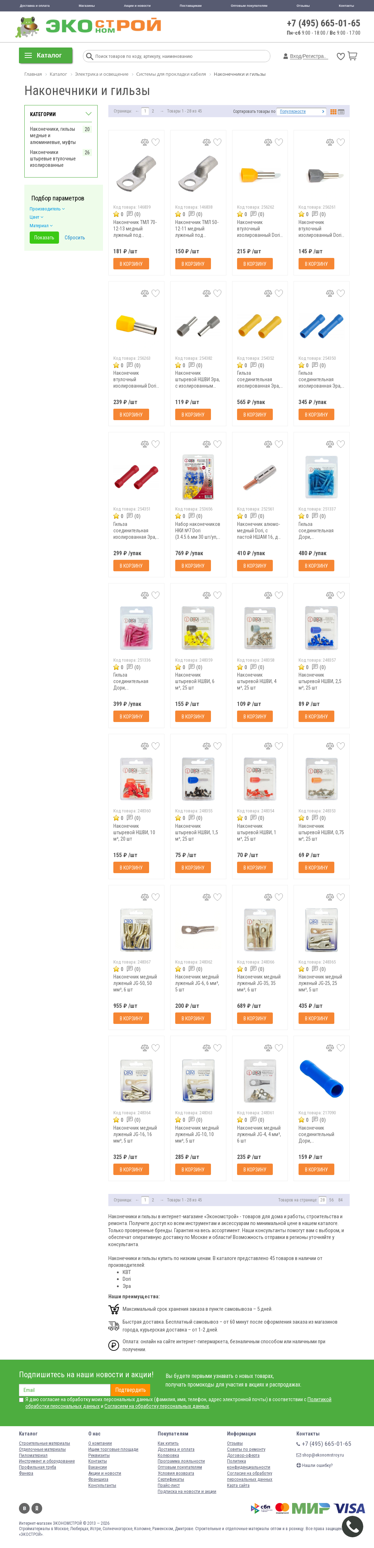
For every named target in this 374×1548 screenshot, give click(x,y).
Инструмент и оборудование (47, 1461)
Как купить (168, 1443)
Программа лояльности (181, 1461)
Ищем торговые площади (113, 1449)
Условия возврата (176, 1473)
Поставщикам (191, 6)
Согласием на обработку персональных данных (156, 1406)
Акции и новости (137, 6)
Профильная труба (37, 1467)
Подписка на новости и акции (187, 1491)
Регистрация (317, 56)
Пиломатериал (33, 1455)
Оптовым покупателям (249, 6)
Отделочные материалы (42, 1449)
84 (340, 1200)
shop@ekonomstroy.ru (320, 1455)
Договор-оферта (243, 1455)
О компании (100, 1443)
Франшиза (98, 1479)
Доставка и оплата (35, 6)
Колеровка (168, 1455)
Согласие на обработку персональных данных (249, 1476)
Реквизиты (99, 1455)
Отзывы (303, 6)
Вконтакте (24, 1508)
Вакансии (97, 1467)
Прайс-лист (169, 1485)
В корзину (131, 264)
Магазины (87, 6)
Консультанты (102, 1485)
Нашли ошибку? (314, 1465)
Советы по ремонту (246, 1449)
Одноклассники (36, 1508)
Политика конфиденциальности (248, 1464)
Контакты (346, 6)
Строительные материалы (44, 1443)
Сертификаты (171, 1479)
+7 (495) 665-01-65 (323, 23)
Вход (295, 56)
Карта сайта (238, 1485)
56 (331, 1200)
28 (322, 1200)
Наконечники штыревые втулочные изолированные (53, 158)
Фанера (26, 1473)
